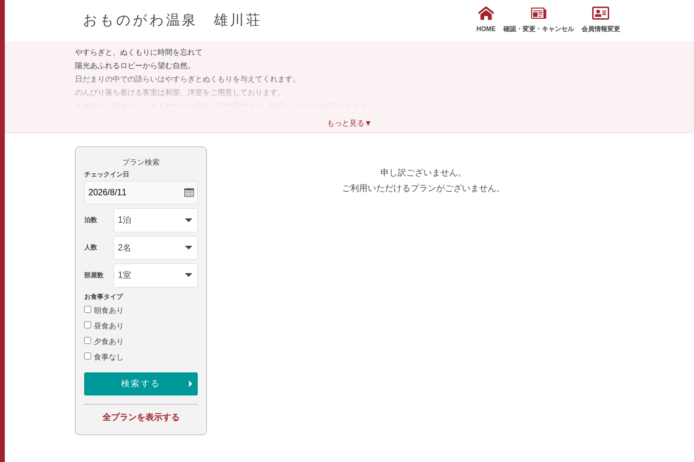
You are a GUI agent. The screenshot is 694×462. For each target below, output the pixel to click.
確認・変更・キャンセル (538, 19)
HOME (486, 19)
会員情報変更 (600, 19)
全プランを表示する (141, 417)
